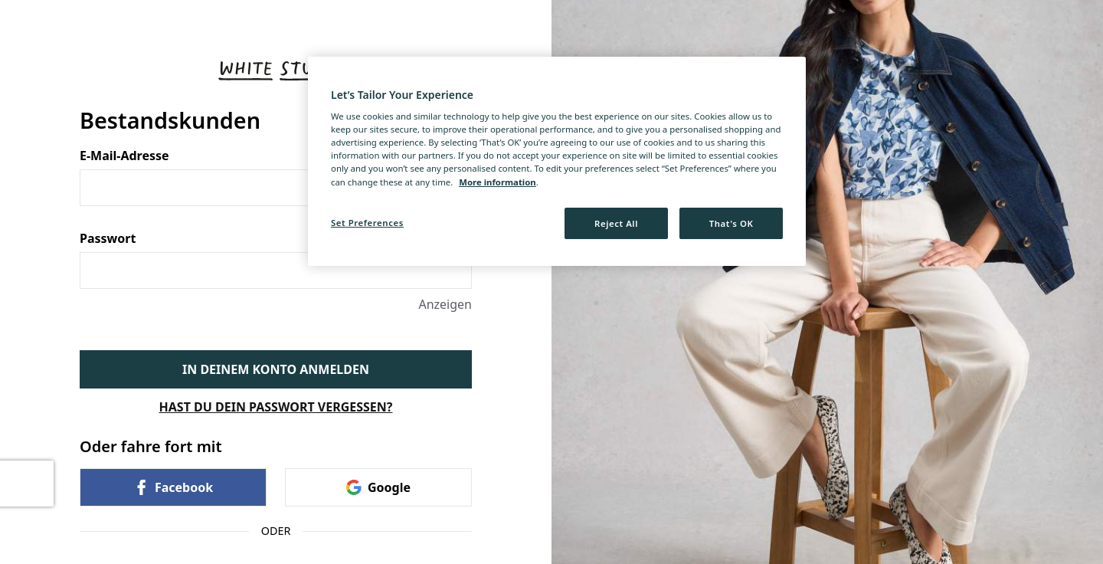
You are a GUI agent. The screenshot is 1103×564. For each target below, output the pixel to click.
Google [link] (378, 487)
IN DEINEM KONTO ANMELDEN (275, 369)
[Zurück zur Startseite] (276, 70)
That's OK (731, 223)
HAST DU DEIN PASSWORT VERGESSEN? (276, 406)
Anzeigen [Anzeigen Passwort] (445, 304)
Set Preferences (367, 222)
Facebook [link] (173, 487)
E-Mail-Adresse (276, 155)
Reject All (616, 223)
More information (497, 182)
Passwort (276, 238)
